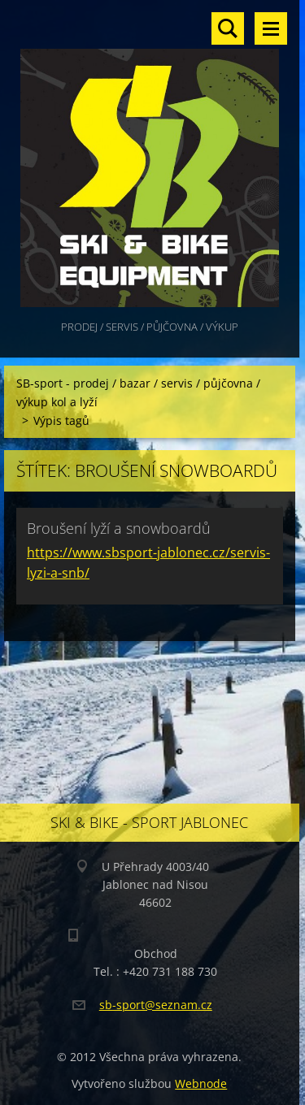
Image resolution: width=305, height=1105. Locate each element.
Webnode (201, 1083)
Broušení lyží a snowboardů (119, 528)
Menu (271, 28)
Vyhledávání (227, 28)
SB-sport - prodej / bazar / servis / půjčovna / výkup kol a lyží (138, 392)
